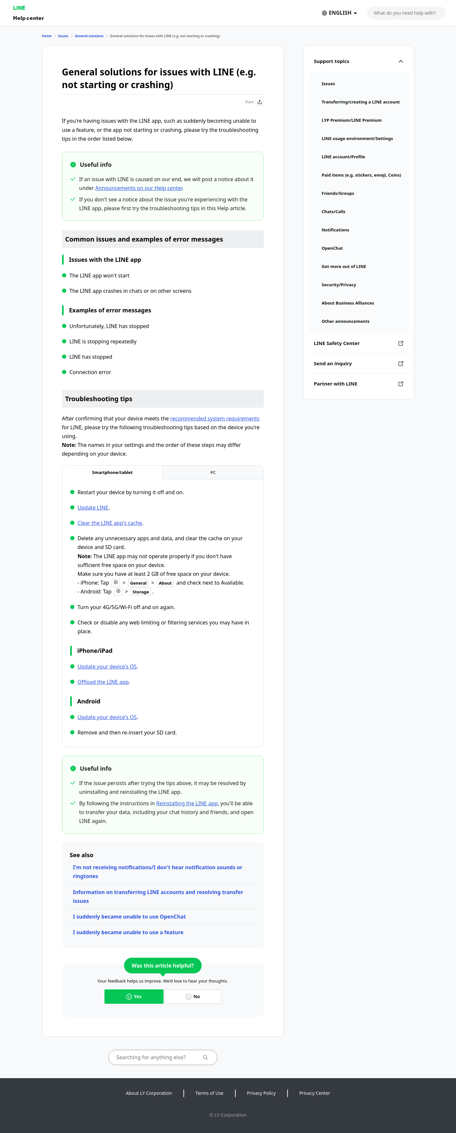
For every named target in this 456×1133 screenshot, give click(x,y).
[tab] (112, 472)
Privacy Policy (261, 1093)
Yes (133, 996)
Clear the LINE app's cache (110, 523)
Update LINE (93, 507)
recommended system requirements (214, 418)
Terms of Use (210, 1093)
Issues (63, 36)
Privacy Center (314, 1093)
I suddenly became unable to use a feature (128, 932)
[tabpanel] (162, 612)
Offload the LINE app (103, 681)
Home (47, 36)
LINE (19, 7)
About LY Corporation (149, 1093)
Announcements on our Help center (138, 188)
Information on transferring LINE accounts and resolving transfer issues (158, 897)
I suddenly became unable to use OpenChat (129, 916)
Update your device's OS (107, 666)
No (192, 996)
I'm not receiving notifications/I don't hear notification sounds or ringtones (158, 872)
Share (254, 102)
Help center (28, 17)
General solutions (89, 36)
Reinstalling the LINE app (187, 803)
